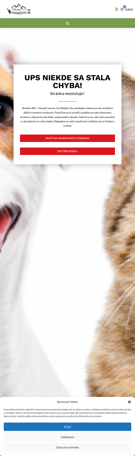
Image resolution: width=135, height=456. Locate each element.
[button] (129, 402)
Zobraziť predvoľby (67, 447)
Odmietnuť (67, 437)
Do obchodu (67, 151)
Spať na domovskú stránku (67, 138)
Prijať (67, 426)
